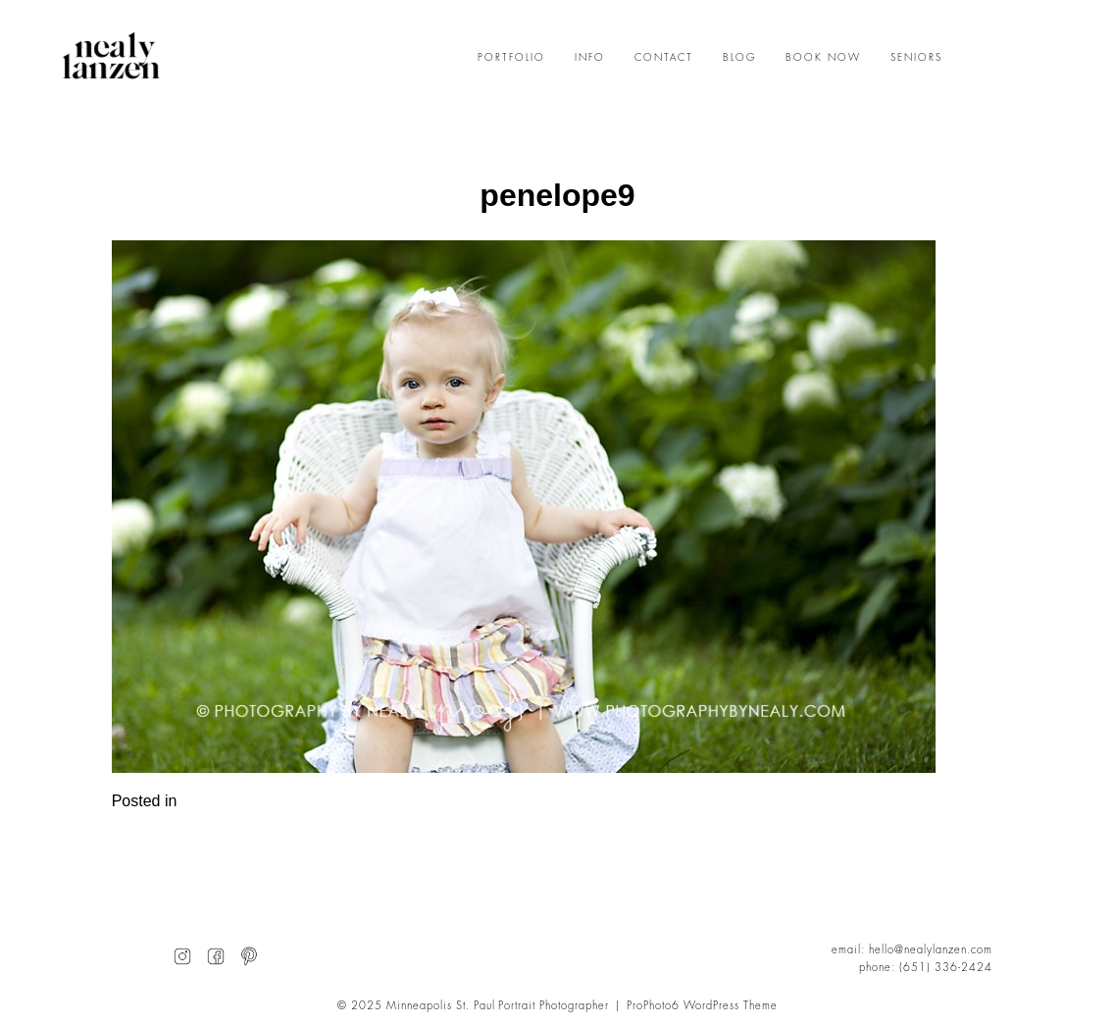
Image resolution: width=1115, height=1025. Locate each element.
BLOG (739, 58)
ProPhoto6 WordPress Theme (702, 1005)
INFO (590, 58)
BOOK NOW (823, 58)
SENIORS (916, 58)
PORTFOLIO (511, 58)
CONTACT (663, 58)
